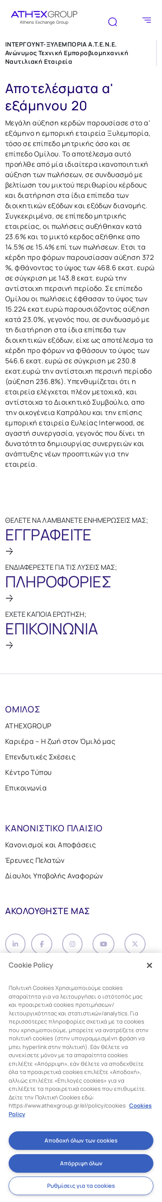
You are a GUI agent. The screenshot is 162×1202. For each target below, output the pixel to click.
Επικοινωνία (26, 788)
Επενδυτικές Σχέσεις (40, 757)
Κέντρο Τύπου (28, 772)
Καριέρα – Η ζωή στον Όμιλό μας (60, 741)
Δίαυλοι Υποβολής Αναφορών (54, 875)
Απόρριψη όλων (81, 1163)
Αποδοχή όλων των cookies (81, 1140)
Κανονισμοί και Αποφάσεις (50, 844)
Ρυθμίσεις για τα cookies (81, 1186)
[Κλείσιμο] (149, 965)
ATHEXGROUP (28, 726)
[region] (81, 1077)
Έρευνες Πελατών (34, 860)
